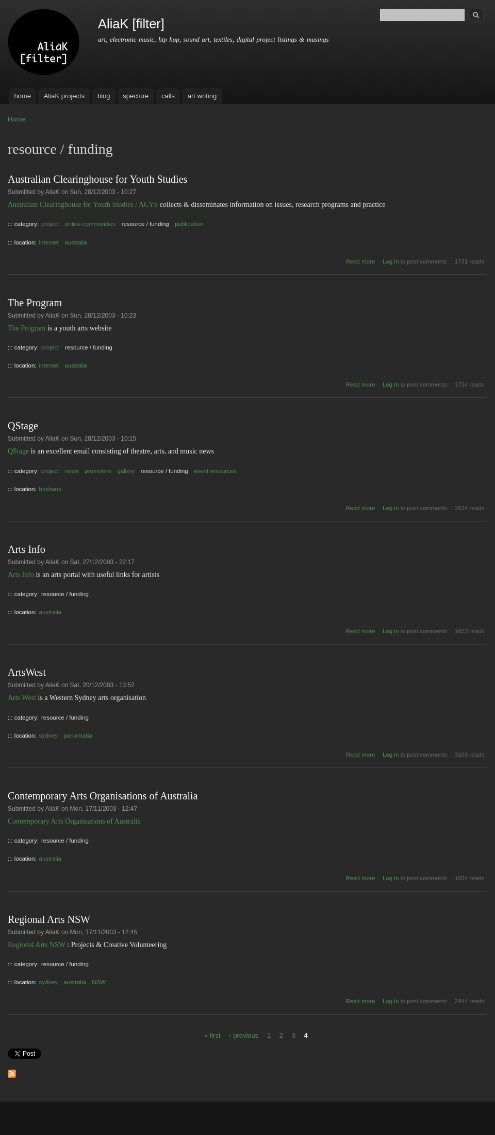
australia (75, 242)
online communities (90, 224)
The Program (35, 302)
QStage (23, 425)
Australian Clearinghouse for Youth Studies (97, 179)
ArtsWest (27, 672)
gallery (126, 471)
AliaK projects (64, 96)
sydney (48, 735)
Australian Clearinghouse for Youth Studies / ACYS (83, 204)
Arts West (22, 698)
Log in (391, 261)
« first (212, 1035)
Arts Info (26, 549)
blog (103, 96)
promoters (98, 471)
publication (189, 224)
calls (168, 96)
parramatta (77, 735)
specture (135, 96)
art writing (202, 96)
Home (17, 119)
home (22, 96)
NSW (99, 982)
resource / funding (145, 224)
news (72, 471)
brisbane (50, 489)
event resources (215, 471)
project (50, 224)
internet (49, 242)
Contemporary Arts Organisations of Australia (102, 795)
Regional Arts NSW (49, 919)
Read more (360, 261)
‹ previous (243, 1035)
